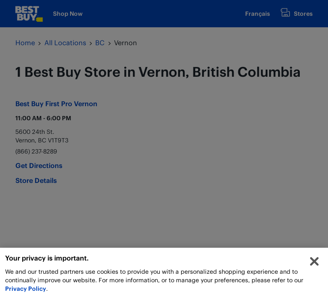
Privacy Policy (25, 289)
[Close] (314, 262)
